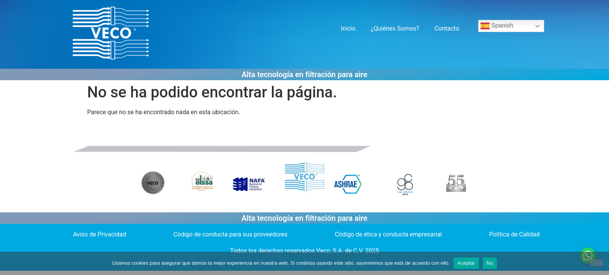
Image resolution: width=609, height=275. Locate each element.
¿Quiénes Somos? (395, 28)
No (490, 263)
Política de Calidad (514, 234)
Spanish (496, 26)
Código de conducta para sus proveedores (231, 234)
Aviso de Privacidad (99, 234)
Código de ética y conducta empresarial (388, 234)
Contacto (446, 28)
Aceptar (466, 263)
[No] (596, 262)
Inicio (348, 28)
